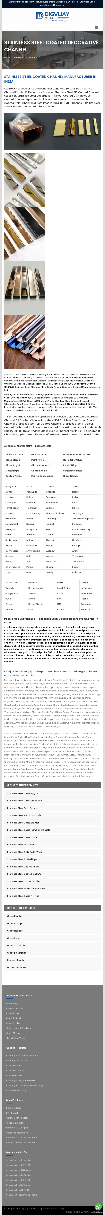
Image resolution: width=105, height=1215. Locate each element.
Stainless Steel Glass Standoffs (24, 800)
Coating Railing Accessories (20, 1080)
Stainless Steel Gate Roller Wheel (25, 852)
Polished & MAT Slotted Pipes (21, 1137)
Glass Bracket (14, 916)
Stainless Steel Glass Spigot (22, 793)
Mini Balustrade (14, 1018)
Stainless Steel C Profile (18, 1165)
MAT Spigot (12, 1112)
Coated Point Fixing (16, 1090)
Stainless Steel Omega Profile (21, 1194)
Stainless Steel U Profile (18, 1170)
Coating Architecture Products (22, 1055)
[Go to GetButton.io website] (98, 1212)
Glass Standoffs (16, 945)
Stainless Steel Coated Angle (23, 866)
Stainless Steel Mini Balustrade (24, 815)
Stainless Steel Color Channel (30, 380)
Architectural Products (26, 57)
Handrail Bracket (16, 960)
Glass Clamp (14, 923)
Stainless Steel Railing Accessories (26, 888)
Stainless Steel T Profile (18, 1160)
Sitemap (59, 1208)
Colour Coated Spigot (18, 1117)
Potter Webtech (92, 1211)
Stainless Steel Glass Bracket (23, 822)
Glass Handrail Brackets (18, 1028)
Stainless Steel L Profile (18, 1189)
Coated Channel (15, 1070)
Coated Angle (13, 1065)
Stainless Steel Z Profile (18, 1184)
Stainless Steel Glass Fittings (23, 896)
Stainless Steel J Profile (18, 1175)
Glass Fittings (15, 930)
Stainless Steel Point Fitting (22, 808)
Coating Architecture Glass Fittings (24, 1085)
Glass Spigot (14, 938)
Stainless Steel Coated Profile (23, 881)
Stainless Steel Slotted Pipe (22, 859)
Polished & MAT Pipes (17, 1127)
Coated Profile (14, 1075)
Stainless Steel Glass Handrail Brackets (28, 830)
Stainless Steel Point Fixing (21, 844)
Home (7, 57)
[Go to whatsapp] (98, 1206)
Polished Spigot (14, 1107)
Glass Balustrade (16, 952)
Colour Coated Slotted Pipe (21, 1142)
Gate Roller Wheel (16, 967)
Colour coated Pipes (17, 1132)
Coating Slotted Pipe (17, 1060)
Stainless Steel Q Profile (18, 1180)
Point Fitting (12, 1013)
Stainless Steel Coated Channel (24, 873)
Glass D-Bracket (14, 1122)
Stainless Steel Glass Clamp (22, 837)
